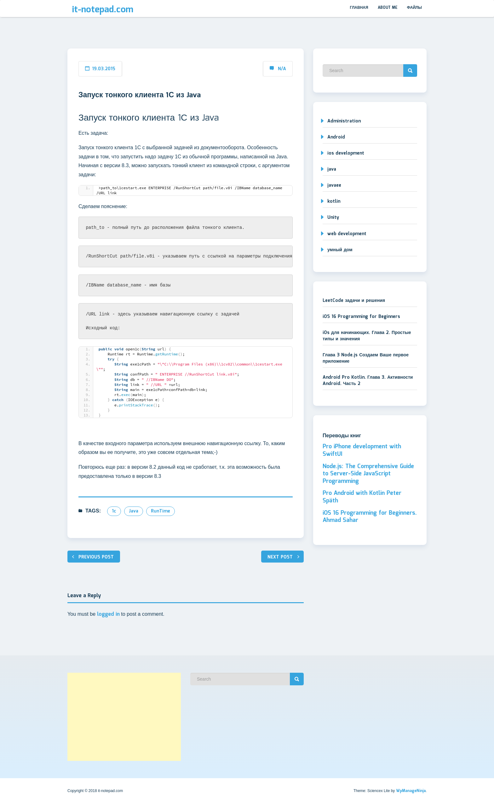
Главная (359, 8)
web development (346, 233)
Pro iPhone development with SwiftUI (362, 450)
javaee (334, 185)
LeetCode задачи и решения (354, 300)
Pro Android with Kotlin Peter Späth (362, 497)
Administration (344, 121)
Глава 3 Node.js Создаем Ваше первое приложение (366, 358)
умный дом (340, 249)
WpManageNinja (411, 791)
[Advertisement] (124, 717)
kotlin (333, 201)
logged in (108, 614)
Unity (333, 217)
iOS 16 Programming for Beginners (361, 316)
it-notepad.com (102, 10)
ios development (345, 153)
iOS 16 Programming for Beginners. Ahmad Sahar (370, 517)
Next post (280, 557)
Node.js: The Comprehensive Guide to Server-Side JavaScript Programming (368, 474)
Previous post (96, 557)
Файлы (414, 8)
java (133, 511)
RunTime (160, 511)
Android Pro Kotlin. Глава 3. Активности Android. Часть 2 (368, 380)
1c (114, 511)
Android (336, 137)
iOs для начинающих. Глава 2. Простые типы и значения (367, 336)
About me (388, 8)
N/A (282, 68)
